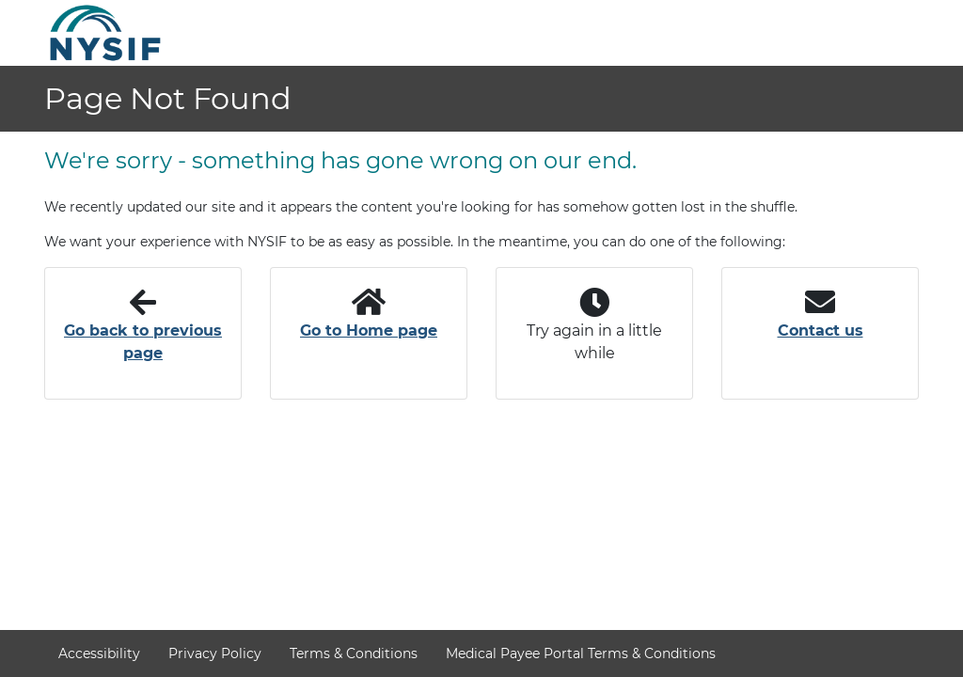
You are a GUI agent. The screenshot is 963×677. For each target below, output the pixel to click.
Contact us (820, 330)
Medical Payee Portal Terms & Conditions (581, 653)
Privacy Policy (214, 653)
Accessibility (99, 653)
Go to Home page (368, 330)
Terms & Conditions (354, 653)
